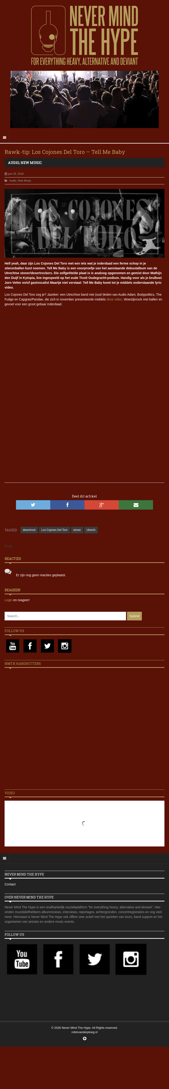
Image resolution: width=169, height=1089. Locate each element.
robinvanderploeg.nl (84, 1032)
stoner (77, 530)
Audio (13, 162)
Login (9, 600)
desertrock (29, 530)
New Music (31, 162)
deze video (114, 299)
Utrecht (91, 530)
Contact (10, 884)
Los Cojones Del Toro (54, 530)
